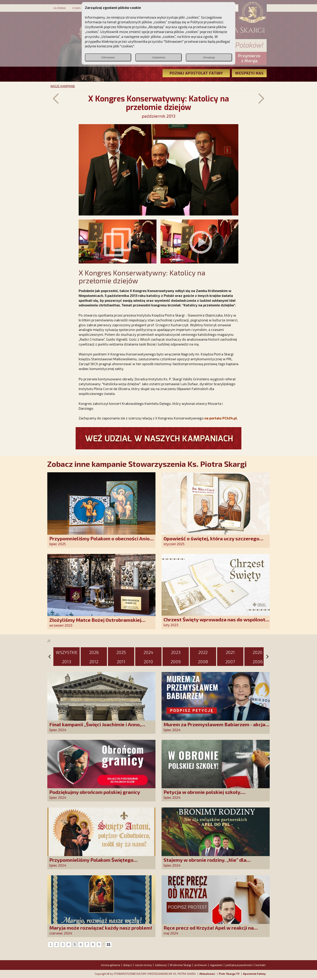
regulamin (216, 965)
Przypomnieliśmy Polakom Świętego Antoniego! (91, 862)
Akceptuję (209, 57)
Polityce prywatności (206, 22)
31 (109, 945)
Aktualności (207, 973)
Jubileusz (161, 965)
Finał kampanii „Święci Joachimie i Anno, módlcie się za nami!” (95, 727)
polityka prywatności (239, 965)
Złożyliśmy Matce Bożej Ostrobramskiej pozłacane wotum (95, 622)
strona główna (110, 965)
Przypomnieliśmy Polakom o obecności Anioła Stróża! (101, 541)
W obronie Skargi (180, 965)
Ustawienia (158, 57)
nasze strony (143, 965)
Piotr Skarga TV (229, 973)
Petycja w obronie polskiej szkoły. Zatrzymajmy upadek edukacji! (202, 795)
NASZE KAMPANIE (62, 86)
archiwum (200, 965)
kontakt (261, 965)
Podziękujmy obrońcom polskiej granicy (94, 792)
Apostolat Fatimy (254, 973)
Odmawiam (108, 57)
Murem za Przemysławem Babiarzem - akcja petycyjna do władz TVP (214, 727)
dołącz (127, 965)
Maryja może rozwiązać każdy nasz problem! (100, 928)
